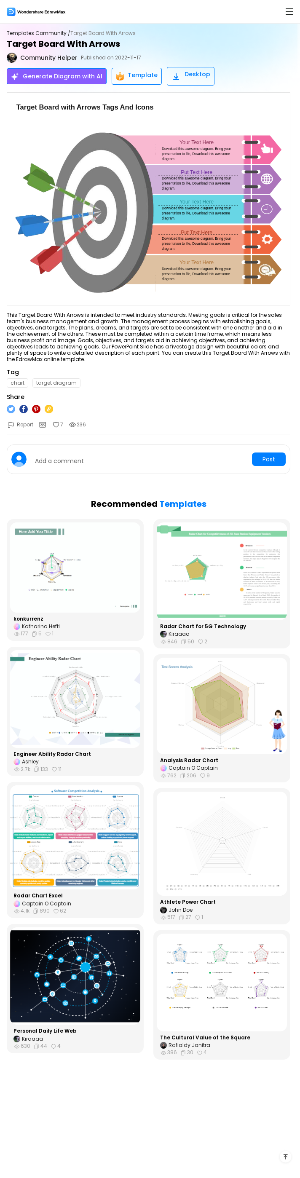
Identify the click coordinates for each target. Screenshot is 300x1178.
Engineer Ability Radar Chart (52, 754)
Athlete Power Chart (188, 902)
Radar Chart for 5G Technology (203, 626)
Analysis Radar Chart (189, 760)
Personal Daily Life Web (45, 1031)
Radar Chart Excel (38, 896)
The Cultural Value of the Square (205, 1038)
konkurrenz (28, 619)
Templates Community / (38, 33)
